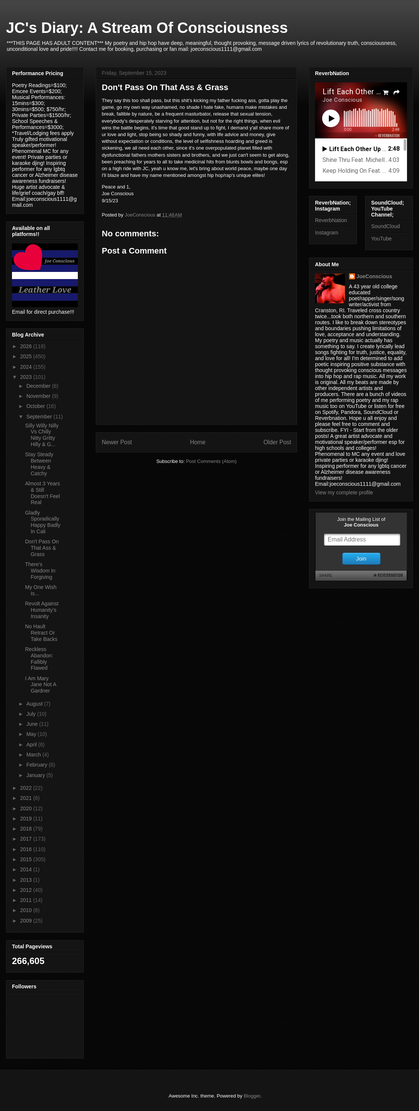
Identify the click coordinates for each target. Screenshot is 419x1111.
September (39, 417)
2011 (26, 900)
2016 (26, 849)
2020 (26, 808)
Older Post (277, 442)
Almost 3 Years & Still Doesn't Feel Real (42, 493)
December (39, 386)
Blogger (252, 1096)
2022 (26, 788)
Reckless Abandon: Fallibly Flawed (39, 658)
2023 (26, 377)
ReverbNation (331, 220)
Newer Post (117, 442)
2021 (26, 798)
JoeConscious (374, 276)
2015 (26, 859)
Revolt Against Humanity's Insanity (42, 610)
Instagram (326, 233)
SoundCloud (385, 226)
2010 (26, 910)
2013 (26, 880)
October (36, 406)
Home (198, 442)
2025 (26, 356)
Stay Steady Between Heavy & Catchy (39, 463)
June (32, 724)
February (37, 765)
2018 (26, 829)
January (36, 775)
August (35, 704)
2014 (26, 869)
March (34, 755)
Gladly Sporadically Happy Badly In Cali (42, 522)
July (31, 714)
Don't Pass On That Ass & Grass (42, 547)
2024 (26, 367)
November (39, 396)
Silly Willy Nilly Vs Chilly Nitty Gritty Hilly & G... (41, 435)
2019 (26, 819)
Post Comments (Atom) (211, 461)
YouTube (381, 239)
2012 (26, 890)
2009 (26, 921)
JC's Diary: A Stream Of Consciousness (147, 27)
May (31, 734)
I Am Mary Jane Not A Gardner (40, 684)
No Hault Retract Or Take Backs (41, 632)
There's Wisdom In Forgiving (40, 570)
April (32, 745)
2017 (26, 839)
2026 (26, 346)
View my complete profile (344, 492)
